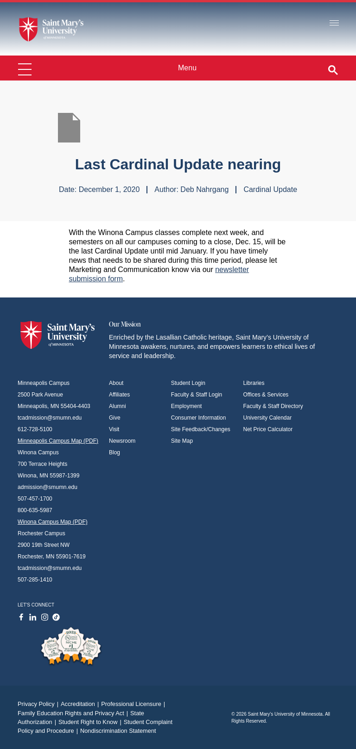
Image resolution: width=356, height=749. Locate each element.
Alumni (117, 406)
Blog (114, 452)
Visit (114, 429)
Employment (186, 406)
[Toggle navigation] (334, 23)
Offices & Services (266, 394)
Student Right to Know (91, 721)
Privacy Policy (39, 703)
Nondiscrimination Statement (118, 730)
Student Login (188, 383)
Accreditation (81, 703)
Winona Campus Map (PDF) (53, 522)
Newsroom (122, 441)
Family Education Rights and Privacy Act (74, 713)
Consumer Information (198, 418)
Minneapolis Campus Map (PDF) (58, 441)
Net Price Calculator (268, 429)
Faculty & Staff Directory (273, 406)
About (116, 383)
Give (115, 418)
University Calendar (267, 418)
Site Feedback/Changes (200, 429)
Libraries (254, 383)
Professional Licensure (134, 703)
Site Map (182, 441)
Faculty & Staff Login (196, 394)
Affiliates (119, 394)
